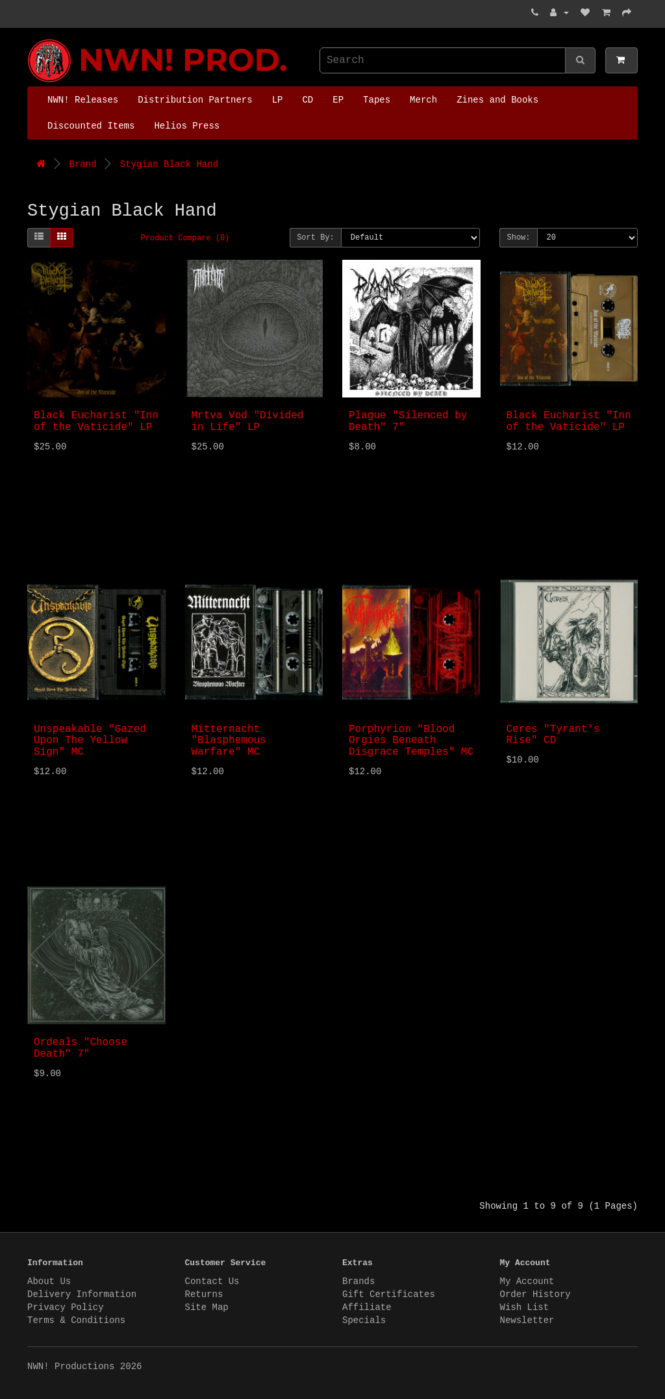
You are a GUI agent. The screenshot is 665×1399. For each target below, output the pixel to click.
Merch (423, 100)
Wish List (524, 1307)
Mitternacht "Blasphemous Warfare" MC (229, 741)
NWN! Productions (30, 39)
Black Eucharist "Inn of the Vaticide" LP (96, 421)
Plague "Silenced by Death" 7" (408, 421)
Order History (535, 1294)
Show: (518, 237)
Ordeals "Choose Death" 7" (80, 1048)
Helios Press (187, 126)
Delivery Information (81, 1294)
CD (307, 100)
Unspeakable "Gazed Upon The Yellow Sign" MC (90, 741)
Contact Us (212, 1281)
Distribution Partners (195, 100)
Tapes (376, 100)
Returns (204, 1294)
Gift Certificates (388, 1294)
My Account (527, 1281)
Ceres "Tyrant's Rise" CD (553, 735)
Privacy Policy (65, 1307)
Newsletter (527, 1320)
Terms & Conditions (76, 1320)
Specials (364, 1320)
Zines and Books (497, 100)
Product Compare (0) (185, 238)
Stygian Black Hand (169, 164)
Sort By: (315, 237)
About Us (49, 1281)
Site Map (207, 1307)
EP (338, 100)
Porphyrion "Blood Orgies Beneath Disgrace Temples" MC (411, 741)
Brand (82, 164)
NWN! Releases (82, 100)
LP (277, 100)
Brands (358, 1281)
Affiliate (367, 1307)
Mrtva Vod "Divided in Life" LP (248, 421)
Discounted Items (90, 126)
